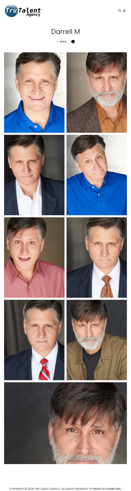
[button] (61, 42)
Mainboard (113, 489)
